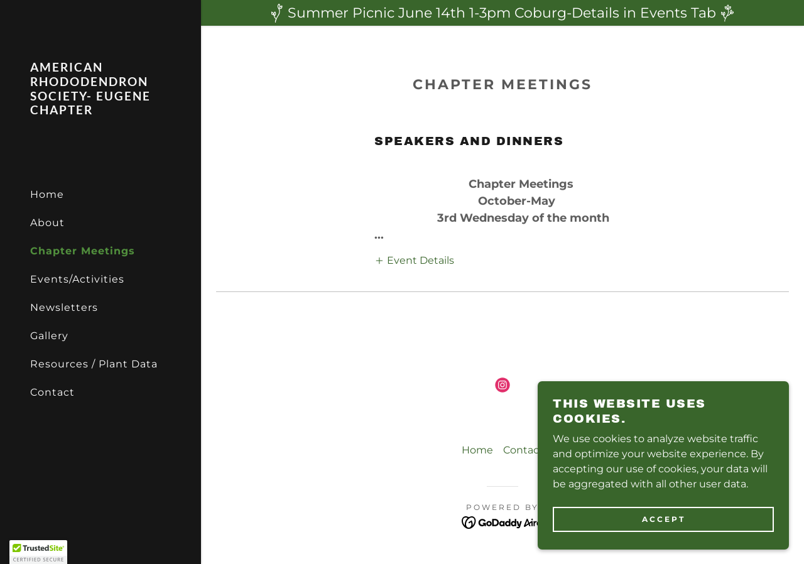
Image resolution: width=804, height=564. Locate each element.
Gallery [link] (49, 336)
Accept (663, 519)
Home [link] (47, 194)
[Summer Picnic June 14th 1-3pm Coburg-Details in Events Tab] (502, 13)
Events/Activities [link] (77, 279)
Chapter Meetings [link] (82, 251)
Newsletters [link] (64, 307)
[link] (100, 111)
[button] (414, 260)
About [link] (47, 223)
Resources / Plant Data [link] (94, 364)
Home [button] (477, 450)
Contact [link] (52, 392)
